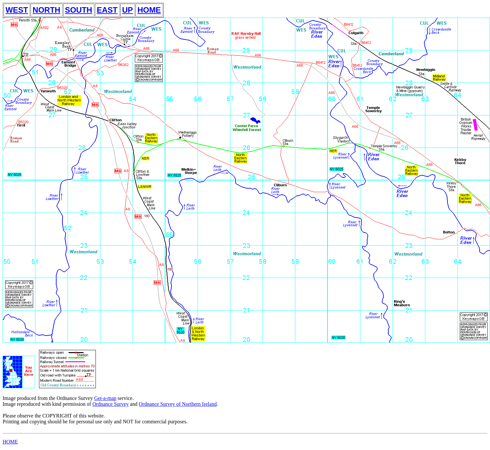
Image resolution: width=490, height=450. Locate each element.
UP (127, 10)
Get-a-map (105, 398)
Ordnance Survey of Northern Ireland (178, 404)
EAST (107, 10)
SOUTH (78, 10)
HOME (149, 10)
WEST (17, 10)
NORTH (46, 10)
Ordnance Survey (110, 404)
